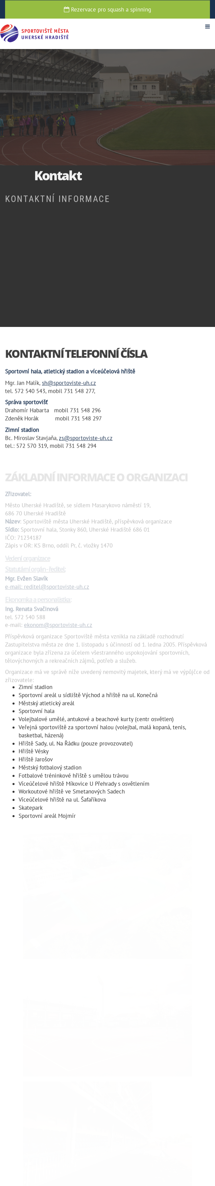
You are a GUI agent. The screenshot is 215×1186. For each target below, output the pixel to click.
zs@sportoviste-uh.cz (86, 438)
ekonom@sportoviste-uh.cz (58, 627)
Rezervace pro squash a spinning (107, 9)
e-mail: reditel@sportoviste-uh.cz (47, 588)
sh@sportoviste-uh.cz (69, 383)
